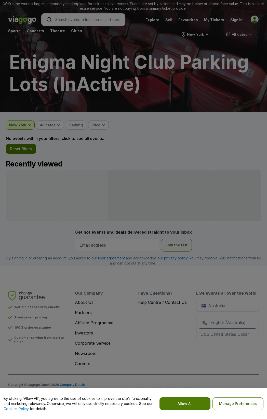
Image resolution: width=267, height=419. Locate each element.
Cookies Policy (16, 408)
